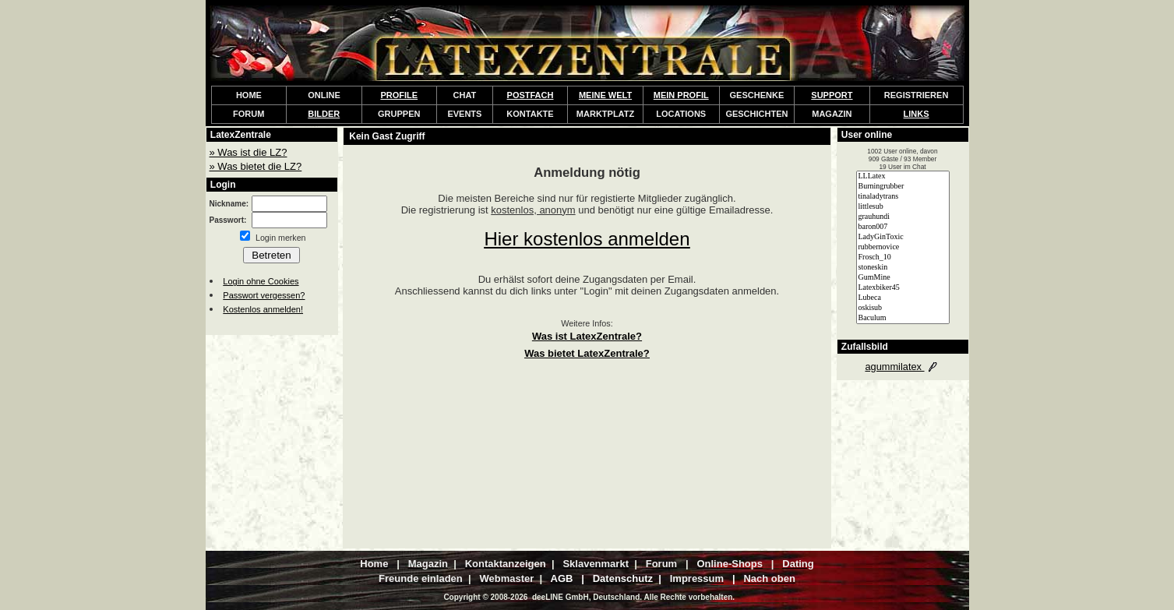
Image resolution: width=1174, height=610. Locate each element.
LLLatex (903, 176)
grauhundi (903, 217)
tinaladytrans (903, 197)
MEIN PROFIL (681, 95)
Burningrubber (903, 187)
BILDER (324, 113)
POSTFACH (530, 95)
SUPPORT (831, 95)
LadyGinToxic (903, 237)
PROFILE (399, 95)
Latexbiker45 (903, 288)
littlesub (903, 207)
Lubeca (903, 298)
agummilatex (902, 366)
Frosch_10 (903, 257)
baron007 (903, 227)
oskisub (903, 308)
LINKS (916, 113)
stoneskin (903, 268)
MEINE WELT (605, 95)
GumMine (903, 278)
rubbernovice (903, 247)
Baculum (903, 318)
